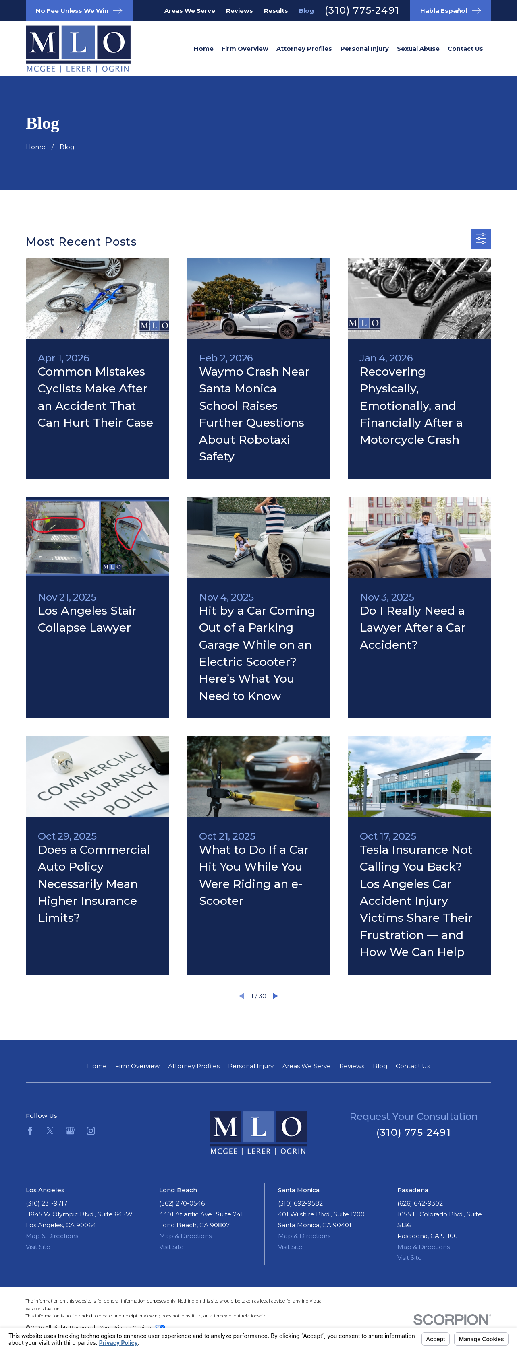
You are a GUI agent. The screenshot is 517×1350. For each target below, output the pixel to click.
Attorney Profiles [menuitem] (304, 48)
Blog (306, 10)
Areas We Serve (189, 10)
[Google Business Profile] (70, 1131)
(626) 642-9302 (420, 1203)
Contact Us (413, 1066)
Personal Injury (251, 1066)
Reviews (239, 10)
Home (97, 1066)
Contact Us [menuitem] (465, 48)
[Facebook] (30, 1131)
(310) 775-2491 (362, 10)
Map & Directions (52, 1236)
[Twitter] (50, 1131)
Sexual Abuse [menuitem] (418, 48)
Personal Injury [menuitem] (365, 48)
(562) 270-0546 (182, 1203)
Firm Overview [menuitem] (245, 48)
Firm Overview (137, 1066)
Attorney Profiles (194, 1066)
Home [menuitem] (204, 48)
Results (276, 10)
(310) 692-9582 (300, 1203)
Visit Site (38, 1247)
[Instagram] (91, 1131)
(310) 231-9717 (46, 1203)
